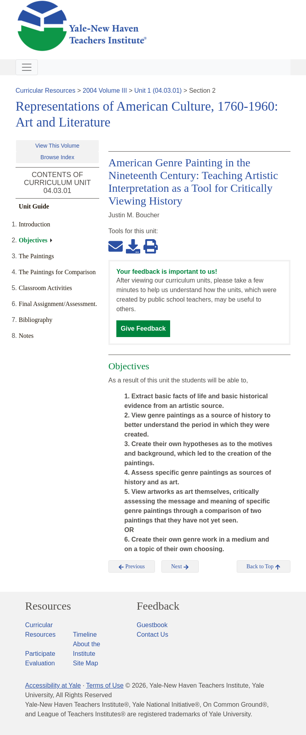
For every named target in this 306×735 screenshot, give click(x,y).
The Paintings (36, 256)
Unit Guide (34, 206)
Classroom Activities (45, 288)
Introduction (34, 224)
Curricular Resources (45, 90)
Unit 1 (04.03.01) (158, 90)
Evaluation (40, 663)
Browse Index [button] (58, 157)
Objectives (33, 240)
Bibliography (35, 319)
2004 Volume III (105, 90)
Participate (40, 653)
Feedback (158, 606)
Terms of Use (105, 685)
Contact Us (152, 634)
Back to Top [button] (263, 566)
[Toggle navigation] (27, 67)
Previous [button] (131, 566)
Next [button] (180, 566)
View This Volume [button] (57, 145)
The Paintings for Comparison (57, 272)
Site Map (85, 663)
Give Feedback (143, 328)
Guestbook (152, 625)
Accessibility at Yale (53, 685)
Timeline (85, 634)
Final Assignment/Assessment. (58, 303)
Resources (48, 606)
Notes (26, 335)
